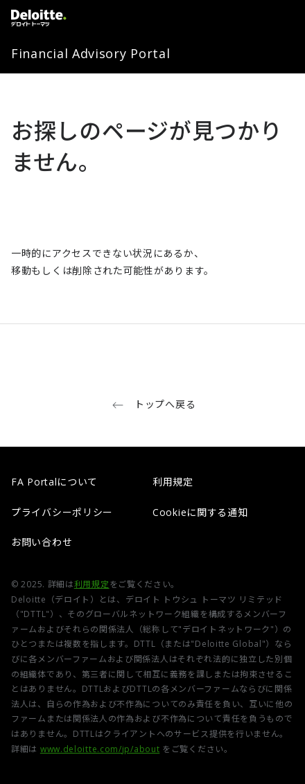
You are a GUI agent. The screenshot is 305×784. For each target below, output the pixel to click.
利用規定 (172, 481)
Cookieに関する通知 (199, 512)
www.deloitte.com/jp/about (100, 749)
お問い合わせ (41, 542)
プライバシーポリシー (62, 512)
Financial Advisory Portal (91, 53)
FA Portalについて (54, 481)
